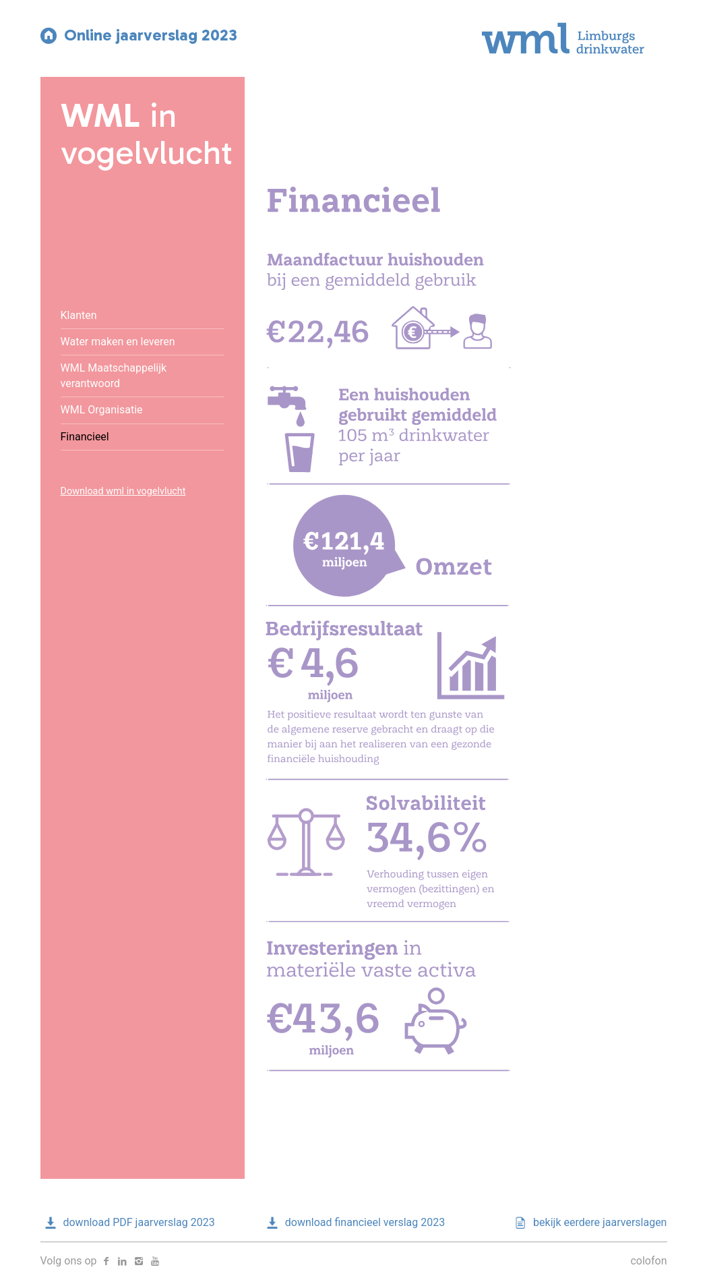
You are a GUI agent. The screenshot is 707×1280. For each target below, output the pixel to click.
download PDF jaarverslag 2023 (127, 1222)
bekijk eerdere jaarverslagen (588, 1222)
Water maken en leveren (118, 341)
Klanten (79, 315)
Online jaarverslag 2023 (138, 35)
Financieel (85, 436)
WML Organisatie (102, 409)
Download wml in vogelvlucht (123, 491)
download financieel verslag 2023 (353, 1222)
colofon (648, 1260)
